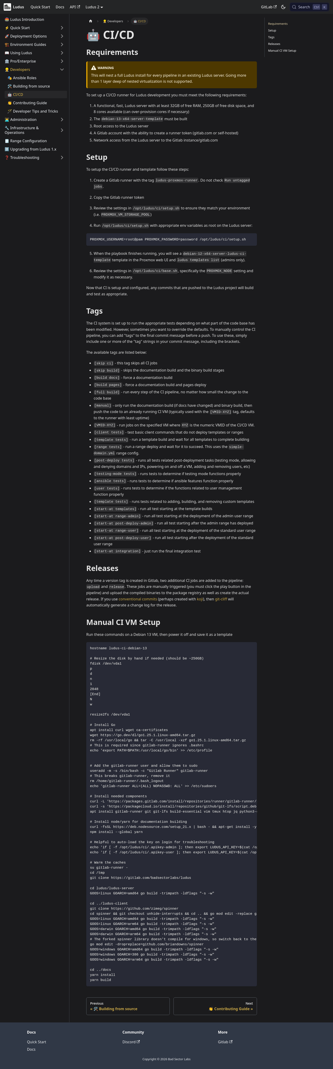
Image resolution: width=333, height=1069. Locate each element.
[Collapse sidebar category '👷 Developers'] (62, 69)
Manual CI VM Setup (282, 50)
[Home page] (90, 21)
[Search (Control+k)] (309, 7)
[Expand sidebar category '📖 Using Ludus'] (62, 53)
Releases (274, 44)
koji (200, 599)
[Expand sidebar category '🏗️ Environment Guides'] (62, 44)
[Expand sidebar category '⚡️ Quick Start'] (62, 28)
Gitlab (225, 1041)
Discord (131, 1041)
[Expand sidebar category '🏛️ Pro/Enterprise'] (62, 61)
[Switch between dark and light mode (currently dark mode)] (283, 7)
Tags (271, 37)
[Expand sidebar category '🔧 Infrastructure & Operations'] (62, 130)
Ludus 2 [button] (92, 6)
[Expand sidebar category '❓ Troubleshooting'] (62, 157)
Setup (272, 30)
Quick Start (40, 6)
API (75, 6)
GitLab (269, 6)
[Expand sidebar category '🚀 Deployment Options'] (62, 36)
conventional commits (138, 599)
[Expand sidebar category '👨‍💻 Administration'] (62, 119)
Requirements (278, 24)
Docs (60, 6)
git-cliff (221, 599)
